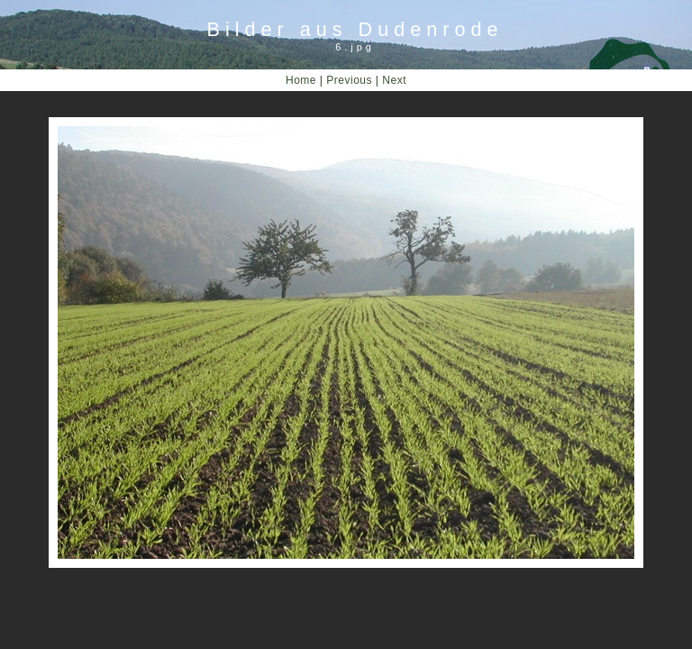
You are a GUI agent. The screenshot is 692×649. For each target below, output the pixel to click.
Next (394, 80)
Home (301, 80)
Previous (349, 80)
